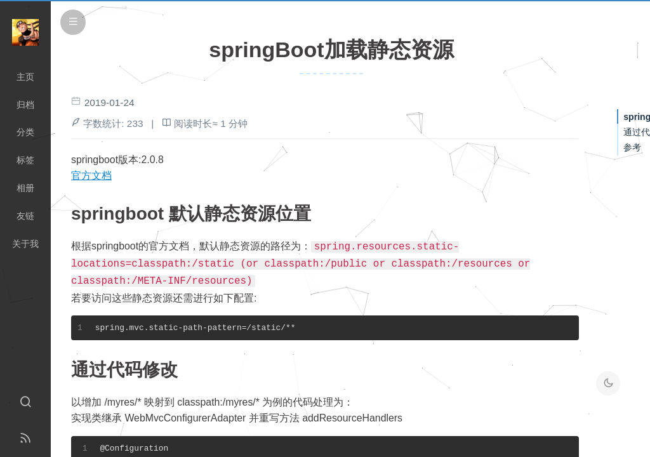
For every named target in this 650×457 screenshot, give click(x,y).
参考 (632, 147)
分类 (25, 132)
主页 (25, 77)
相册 (25, 188)
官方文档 (91, 175)
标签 (25, 160)
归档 (25, 105)
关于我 (25, 244)
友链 (25, 216)
